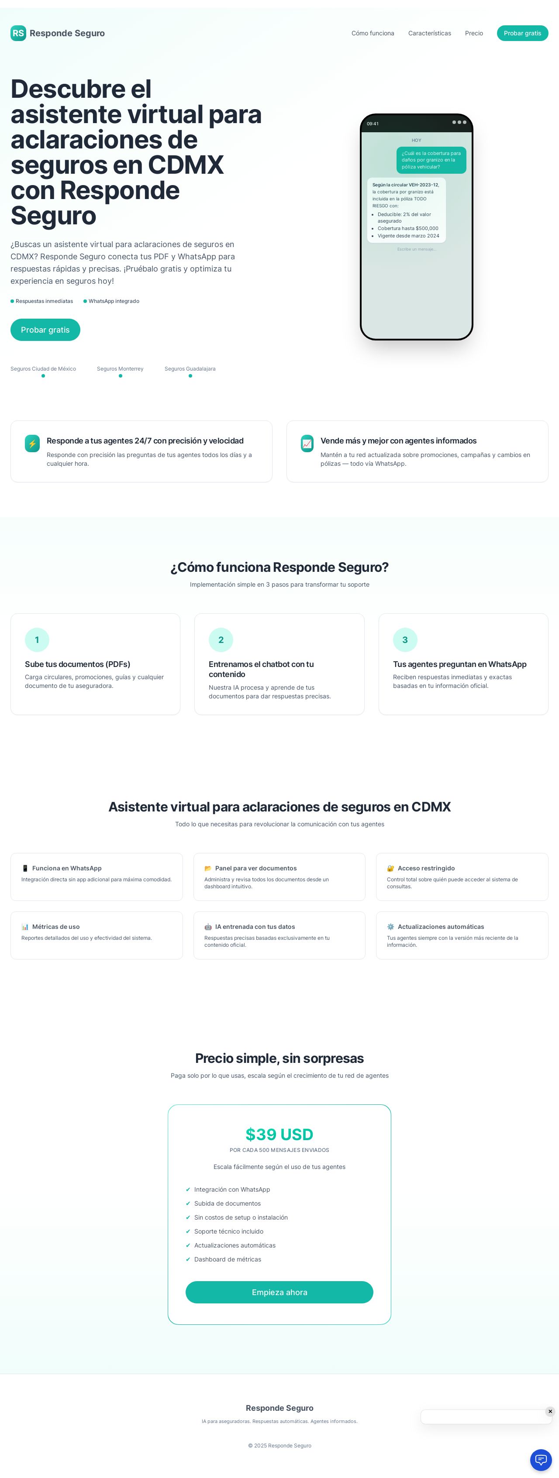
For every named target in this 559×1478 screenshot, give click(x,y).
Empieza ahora (279, 1292)
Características (429, 33)
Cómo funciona (373, 33)
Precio (474, 33)
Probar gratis (523, 33)
